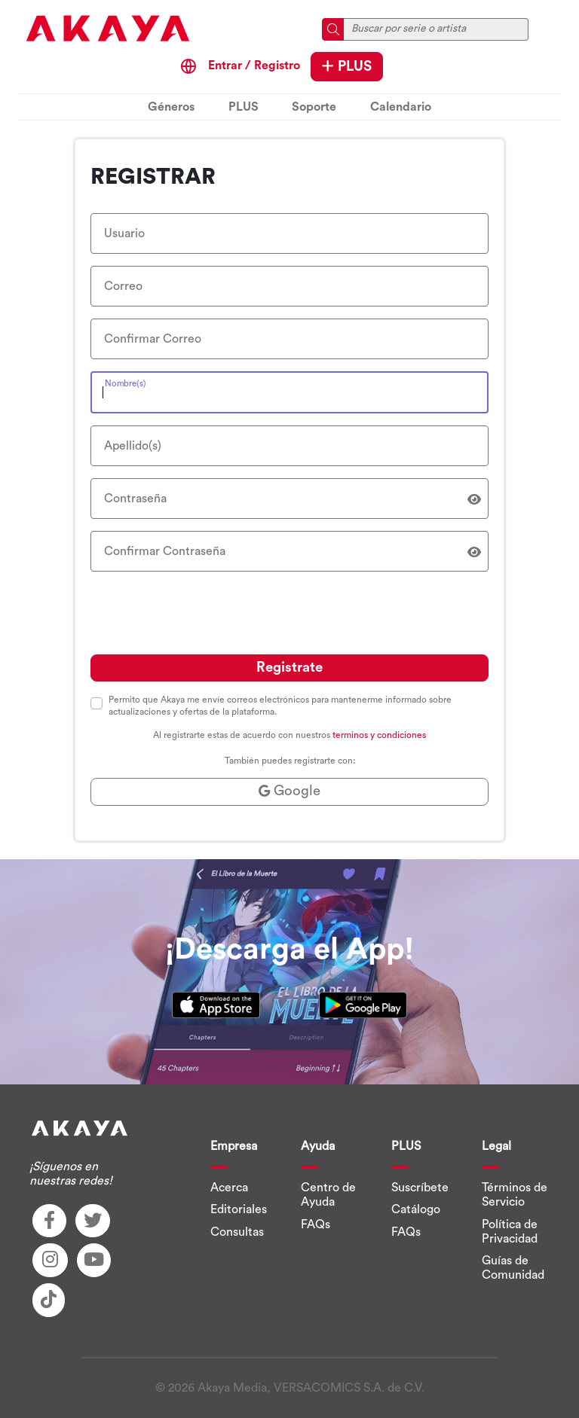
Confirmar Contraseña (164, 551)
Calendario (400, 107)
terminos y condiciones (379, 734)
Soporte (314, 107)
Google (289, 791)
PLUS (347, 66)
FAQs (315, 1224)
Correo (123, 286)
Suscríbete (420, 1188)
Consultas (237, 1232)
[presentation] (205, 613)
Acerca (229, 1188)
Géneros (171, 107)
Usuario (124, 233)
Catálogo (415, 1209)
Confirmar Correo (152, 339)
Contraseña (135, 498)
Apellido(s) (132, 446)
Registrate (289, 667)
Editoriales (238, 1209)
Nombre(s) (125, 383)
